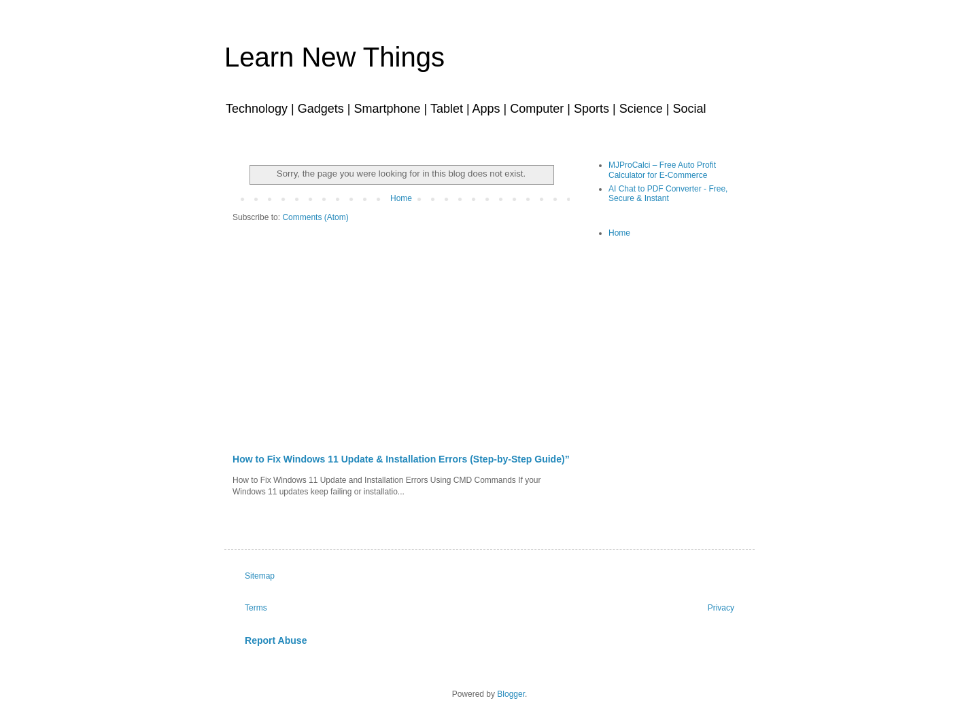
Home (401, 198)
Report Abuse (276, 640)
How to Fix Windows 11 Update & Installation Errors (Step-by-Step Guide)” (401, 459)
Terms (256, 608)
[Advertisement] (401, 351)
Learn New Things (334, 57)
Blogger (511, 694)
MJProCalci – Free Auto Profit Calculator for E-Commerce (662, 169)
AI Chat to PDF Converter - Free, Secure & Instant (667, 193)
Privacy (721, 608)
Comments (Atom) (315, 217)
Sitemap (260, 576)
